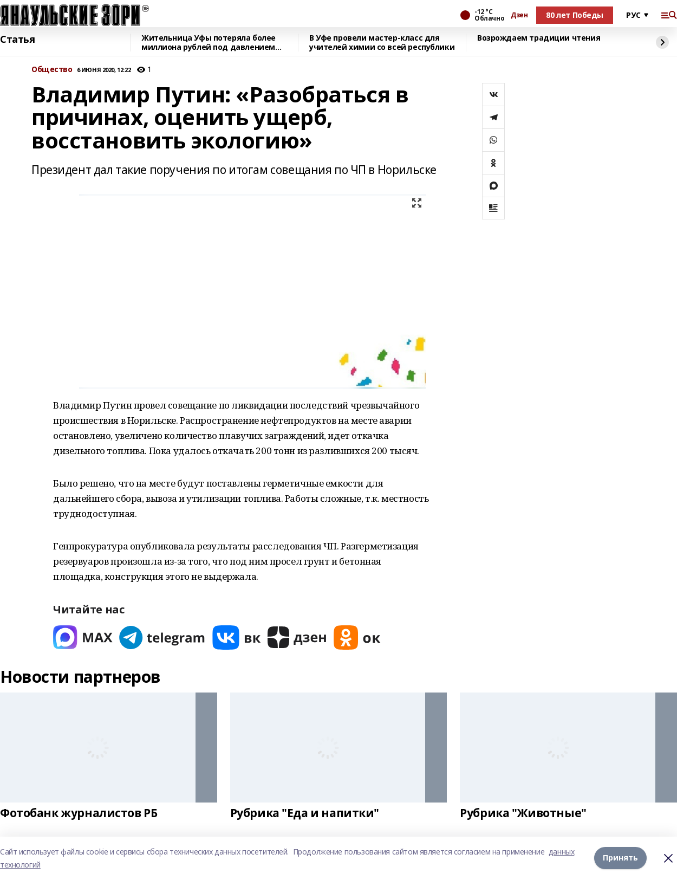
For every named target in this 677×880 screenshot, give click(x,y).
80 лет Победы (574, 15)
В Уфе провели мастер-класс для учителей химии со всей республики (381, 42)
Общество (52, 69)
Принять (620, 858)
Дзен (519, 15)
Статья (17, 40)
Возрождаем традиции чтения (538, 38)
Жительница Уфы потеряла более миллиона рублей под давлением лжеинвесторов (208, 42)
